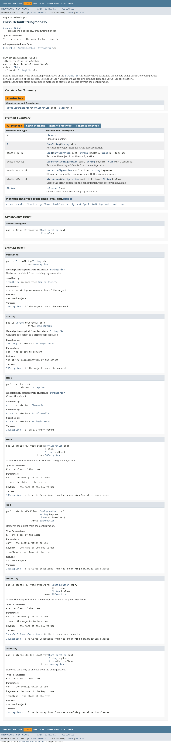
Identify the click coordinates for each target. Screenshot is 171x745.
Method (42, 13)
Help (70, 3)
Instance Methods (60, 125)
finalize (31, 204)
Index (64, 3)
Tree (41, 3)
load (49, 153)
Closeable (9, 48)
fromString (53, 144)
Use (35, 3)
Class (62, 108)
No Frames (50, 9)
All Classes (68, 9)
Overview (6, 3)
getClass (45, 204)
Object (18, 67)
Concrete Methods (87, 125)
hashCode (58, 204)
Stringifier (45, 48)
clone (9, 204)
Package (17, 3)
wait (108, 204)
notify (70, 204)
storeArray (53, 179)
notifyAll (83, 204)
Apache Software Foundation (31, 742)
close (50, 135)
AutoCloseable (26, 48)
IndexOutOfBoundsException (23, 634)
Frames (39, 9)
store (50, 170)
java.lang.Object (12, 28)
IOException (40, 264)
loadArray (53, 161)
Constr (32, 13)
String (65, 144)
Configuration (41, 108)
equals (20, 204)
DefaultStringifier (19, 108)
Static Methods (35, 125)
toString (52, 188)
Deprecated (52, 3)
